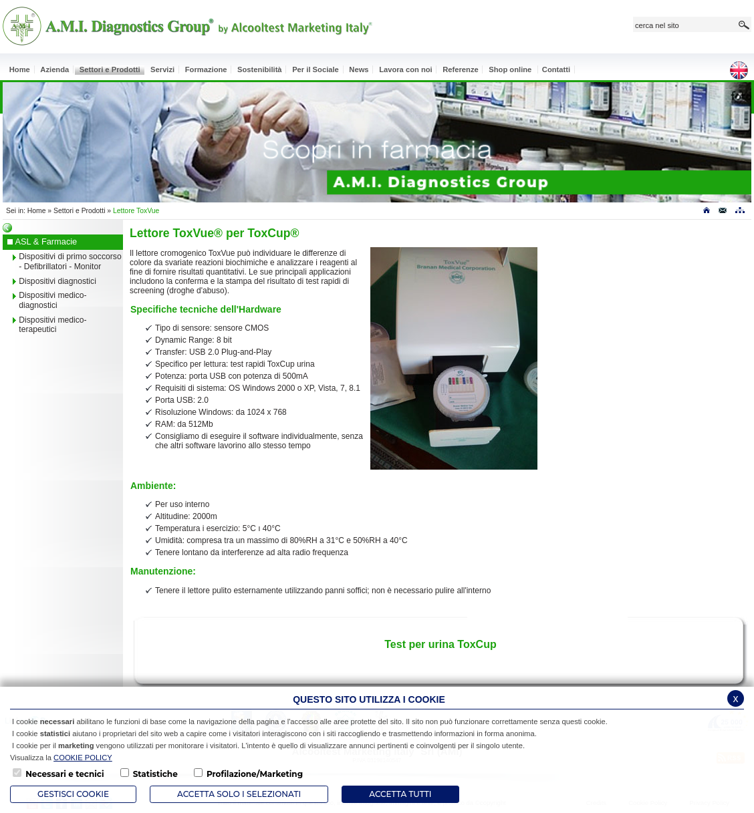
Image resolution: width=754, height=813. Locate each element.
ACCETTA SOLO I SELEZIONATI (239, 794)
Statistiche (155, 774)
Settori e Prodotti (79, 210)
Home (36, 210)
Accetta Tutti (400, 794)
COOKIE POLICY (82, 758)
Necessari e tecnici (64, 774)
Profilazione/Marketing (255, 774)
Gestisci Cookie (73, 794)
